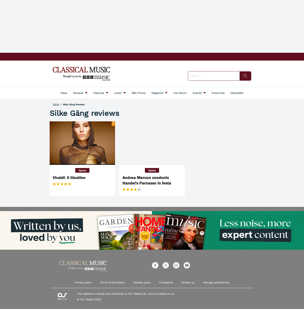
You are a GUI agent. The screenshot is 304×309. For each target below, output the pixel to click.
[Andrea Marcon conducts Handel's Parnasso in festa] (152, 143)
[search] (245, 76)
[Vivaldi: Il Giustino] (82, 143)
